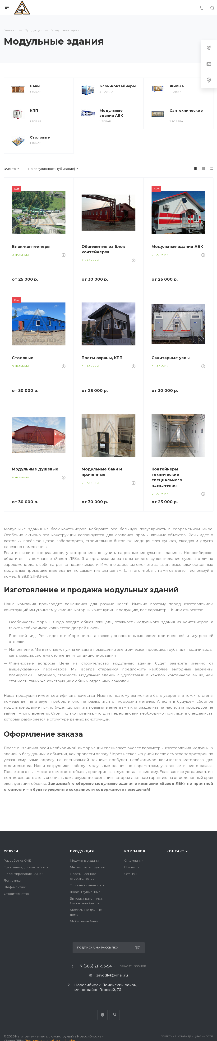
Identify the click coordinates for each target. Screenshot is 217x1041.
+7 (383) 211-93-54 (95, 966)
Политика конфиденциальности (187, 1036)
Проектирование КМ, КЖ (24, 874)
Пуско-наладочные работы (26, 867)
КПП (34, 110)
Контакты (177, 851)
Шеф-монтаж (15, 887)
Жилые (177, 86)
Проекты (131, 867)
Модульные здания (85, 860)
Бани (35, 86)
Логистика (12, 880)
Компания (134, 851)
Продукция (82, 851)
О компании (133, 860)
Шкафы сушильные (85, 892)
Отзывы (130, 874)
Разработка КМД (17, 860)
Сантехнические (186, 110)
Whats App (102, 1015)
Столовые (40, 137)
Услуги (11, 851)
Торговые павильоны (87, 885)
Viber (115, 1015)
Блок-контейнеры (118, 86)
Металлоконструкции (87, 867)
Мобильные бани (84, 921)
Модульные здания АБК (111, 113)
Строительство (16, 894)
